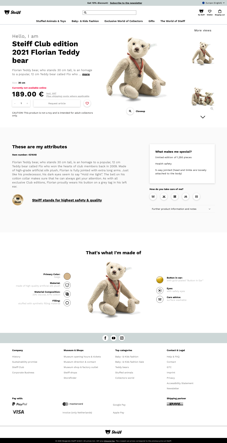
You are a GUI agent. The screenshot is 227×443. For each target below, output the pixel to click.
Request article (57, 103)
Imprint (171, 372)
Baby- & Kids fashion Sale (129, 361)
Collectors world (124, 378)
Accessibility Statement (180, 383)
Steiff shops (70, 372)
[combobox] (209, 3)
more (86, 74)
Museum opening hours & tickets (82, 356)
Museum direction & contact (80, 361)
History (16, 356)
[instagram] (122, 338)
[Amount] (21, 103)
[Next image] (203, 117)
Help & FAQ (173, 356)
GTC (169, 367)
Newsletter (173, 388)
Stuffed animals (124, 372)
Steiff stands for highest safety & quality (67, 200)
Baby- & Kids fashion (126, 356)
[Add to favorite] (87, 103)
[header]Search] (109, 12)
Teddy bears (122, 367)
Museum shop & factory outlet (81, 367)
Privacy (171, 378)
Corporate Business (23, 372)
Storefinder (70, 378)
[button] (201, 13)
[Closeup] (130, 111)
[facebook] (105, 338)
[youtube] (114, 338)
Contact (171, 361)
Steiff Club (18, 367)
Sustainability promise (24, 361)
